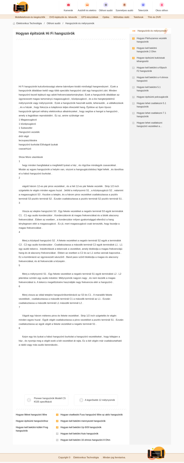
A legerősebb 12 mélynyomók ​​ (93, 401)
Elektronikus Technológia (29, 24)
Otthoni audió (53, 24)
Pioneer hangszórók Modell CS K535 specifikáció (50, 401)
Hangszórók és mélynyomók (79, 24)
